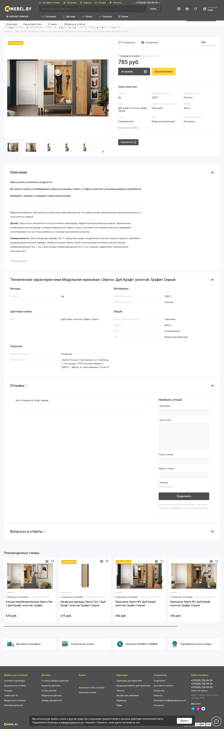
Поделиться (128, 142)
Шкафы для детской (52, 700)
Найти (153, 9)
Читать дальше (18, 261)
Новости (85, 3)
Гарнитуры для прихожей (129, 681)
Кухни (87, 16)
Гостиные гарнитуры (14, 681)
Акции (123, 16)
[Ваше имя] (184, 412)
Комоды (8, 690)
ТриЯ (203, 42)
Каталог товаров (17, 16)
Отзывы (100, 3)
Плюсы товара (166, 454)
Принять (184, 721)
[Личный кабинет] (178, 8)
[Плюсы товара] (184, 460)
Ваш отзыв (165, 420)
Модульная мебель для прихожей (133, 685)
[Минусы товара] (184, 474)
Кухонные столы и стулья (91, 687)
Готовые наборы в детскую (55, 681)
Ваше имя (165, 406)
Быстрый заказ (164, 71)
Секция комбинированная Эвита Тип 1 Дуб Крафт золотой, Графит (29, 603)
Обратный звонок (199, 691)
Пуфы (119, 705)
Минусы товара (166, 468)
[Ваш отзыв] (184, 436)
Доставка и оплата (49, 3)
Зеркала (120, 690)
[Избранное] (196, 8)
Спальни (105, 16)
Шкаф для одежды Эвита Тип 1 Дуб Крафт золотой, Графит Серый (83, 603)
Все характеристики (128, 128)
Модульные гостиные (15, 700)
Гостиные (49, 16)
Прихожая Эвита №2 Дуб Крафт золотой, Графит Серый (135, 603)
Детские (68, 16)
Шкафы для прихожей (127, 695)
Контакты (115, 3)
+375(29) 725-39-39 (147, 2)
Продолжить (184, 496)
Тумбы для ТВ (11, 695)
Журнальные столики (15, 685)
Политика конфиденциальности (65, 722)
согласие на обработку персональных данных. (184, 507)
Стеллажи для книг (13, 705)
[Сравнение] (187, 8)
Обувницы (121, 700)
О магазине (159, 681)
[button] (103, 151)
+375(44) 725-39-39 (201, 683)
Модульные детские (51, 695)
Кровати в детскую (51, 685)
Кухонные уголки (87, 692)
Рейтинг (164, 482)
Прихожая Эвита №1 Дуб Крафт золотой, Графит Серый (190, 603)
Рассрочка (69, 3)
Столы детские (49, 690)
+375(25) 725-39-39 (201, 687)
